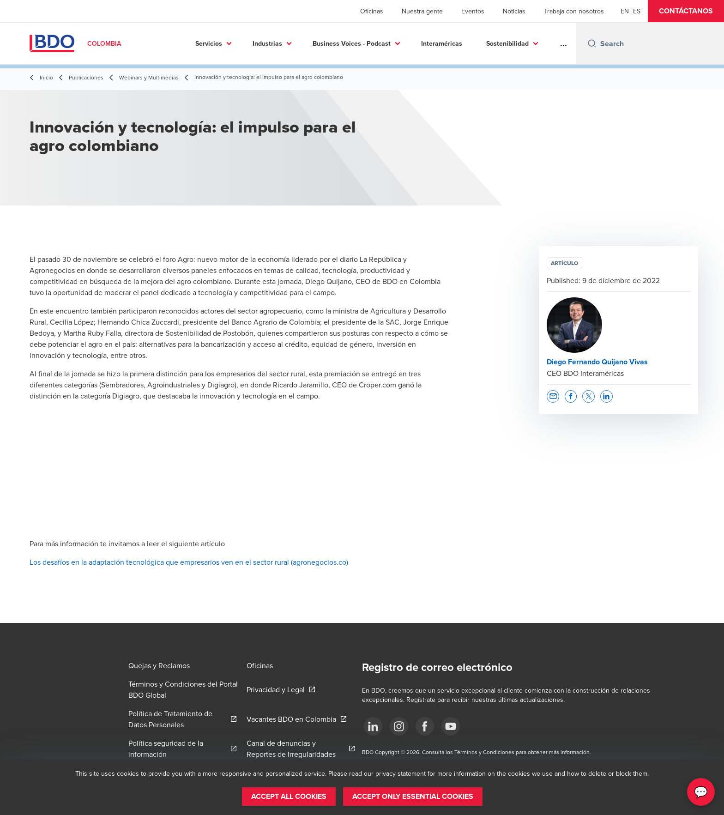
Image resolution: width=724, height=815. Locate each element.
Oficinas (371, 11)
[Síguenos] (373, 726)
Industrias (250, 43)
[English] (625, 11)
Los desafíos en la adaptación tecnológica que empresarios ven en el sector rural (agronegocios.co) (189, 562)
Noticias (514, 11)
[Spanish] (636, 11)
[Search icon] (592, 43)
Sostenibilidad (490, 43)
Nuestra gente (422, 11)
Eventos (472, 11)
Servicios (191, 43)
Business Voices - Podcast (334, 43)
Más (548, 43)
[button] (686, 11)
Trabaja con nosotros (574, 11)
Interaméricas (424, 43)
